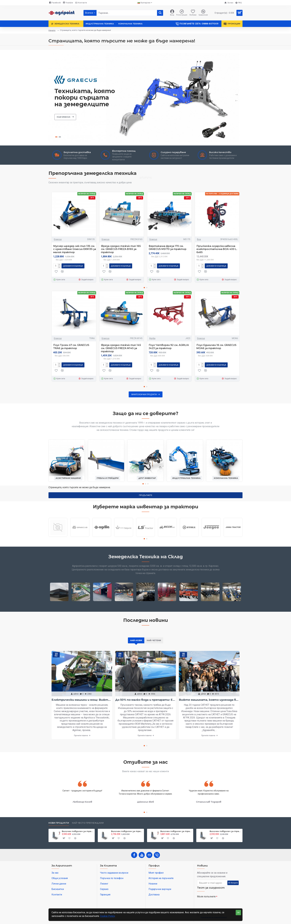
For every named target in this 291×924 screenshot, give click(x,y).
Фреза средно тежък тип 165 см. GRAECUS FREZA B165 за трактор (121, 249)
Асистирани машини (68, 478)
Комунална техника (226, 478)
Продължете (145, 495)
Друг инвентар (147, 478)
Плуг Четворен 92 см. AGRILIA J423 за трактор (169, 347)
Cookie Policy (107, 916)
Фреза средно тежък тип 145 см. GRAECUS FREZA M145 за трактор (121, 348)
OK (238, 912)
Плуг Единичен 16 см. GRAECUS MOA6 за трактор (216, 347)
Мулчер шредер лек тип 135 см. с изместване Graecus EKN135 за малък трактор (74, 249)
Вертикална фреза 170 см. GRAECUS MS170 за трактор (167, 248)
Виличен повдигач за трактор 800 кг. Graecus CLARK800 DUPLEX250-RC (78, 831)
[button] (144, 287)
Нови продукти (58, 823)
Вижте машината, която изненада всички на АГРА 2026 (209, 699)
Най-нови (136, 640)
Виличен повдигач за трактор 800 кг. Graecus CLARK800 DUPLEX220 (225, 831)
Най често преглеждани (88, 823)
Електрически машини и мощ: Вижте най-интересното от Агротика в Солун (82, 699)
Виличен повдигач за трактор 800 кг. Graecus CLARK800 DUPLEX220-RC (176, 831)
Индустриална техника (186, 478)
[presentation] (218, 904)
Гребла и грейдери (108, 478)
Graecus (58, 239)
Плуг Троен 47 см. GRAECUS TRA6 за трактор (71, 347)
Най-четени (154, 640)
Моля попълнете (206, 896)
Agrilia (152, 338)
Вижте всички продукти (144, 394)
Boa (199, 239)
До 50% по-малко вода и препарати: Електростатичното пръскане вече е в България (145, 699)
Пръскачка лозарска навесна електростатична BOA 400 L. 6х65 (216, 249)
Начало (51, 30)
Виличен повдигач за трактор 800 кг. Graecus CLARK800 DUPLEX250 (127, 831)
